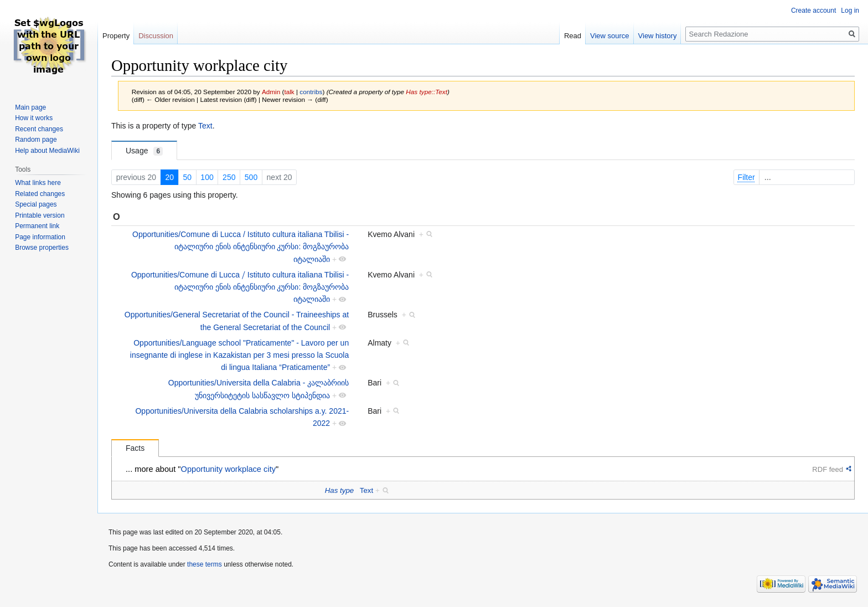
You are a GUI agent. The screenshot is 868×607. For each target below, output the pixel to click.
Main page (30, 107)
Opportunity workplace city (228, 469)
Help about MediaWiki (47, 151)
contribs (310, 91)
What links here (38, 183)
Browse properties (42, 247)
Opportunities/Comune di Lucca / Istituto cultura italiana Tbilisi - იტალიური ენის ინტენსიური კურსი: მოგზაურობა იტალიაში (240, 247)
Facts (135, 448)
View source (609, 36)
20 (169, 177)
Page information (40, 237)
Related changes (40, 194)
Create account (813, 10)
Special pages (35, 204)
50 (187, 177)
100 (206, 177)
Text (205, 125)
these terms (204, 564)
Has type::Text (426, 91)
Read (572, 36)
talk (289, 91)
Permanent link (37, 226)
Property (116, 36)
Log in (850, 10)
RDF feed (827, 469)
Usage (144, 151)
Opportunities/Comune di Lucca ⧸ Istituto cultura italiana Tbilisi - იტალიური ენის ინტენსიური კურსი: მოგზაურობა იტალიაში (240, 287)
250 (229, 177)
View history (657, 36)
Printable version (39, 215)
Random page (35, 139)
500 (251, 177)
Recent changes (39, 129)
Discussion (155, 36)
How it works (34, 118)
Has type (339, 490)
